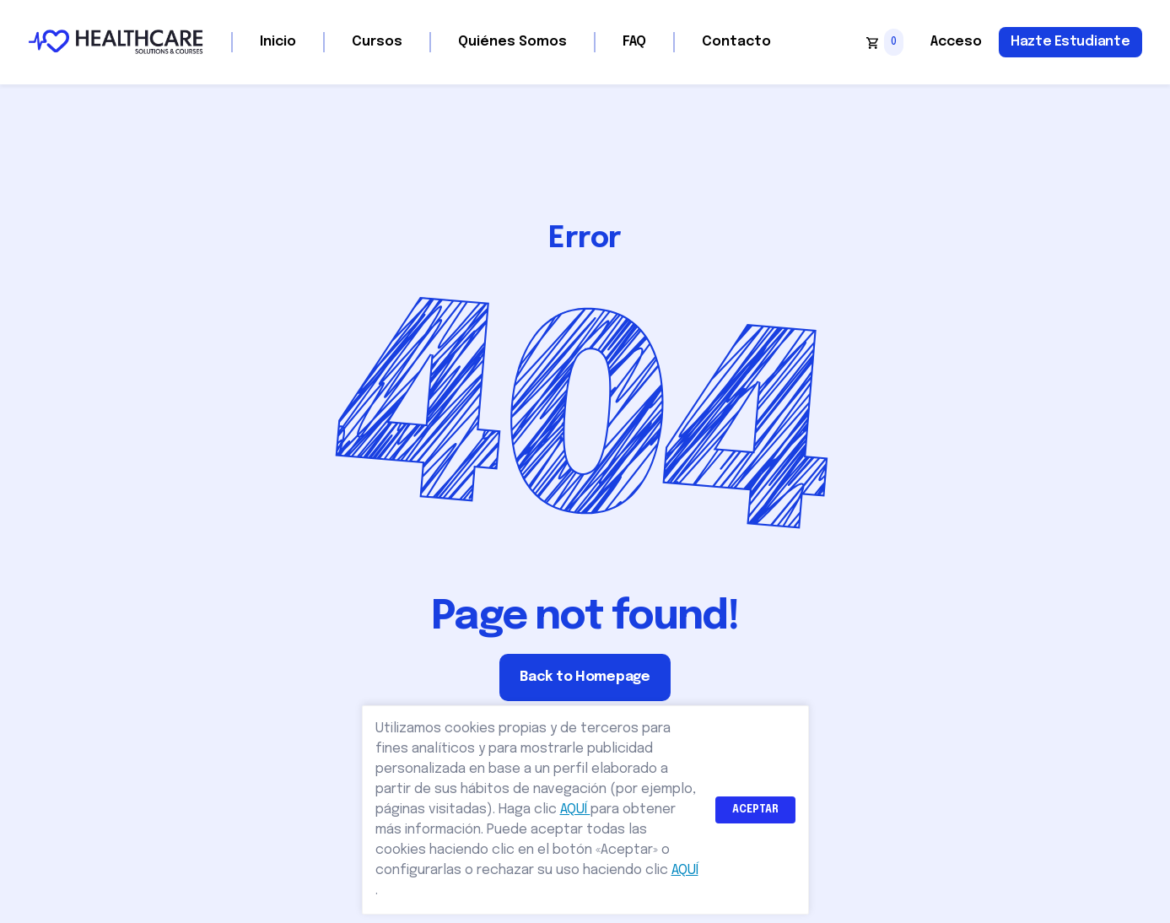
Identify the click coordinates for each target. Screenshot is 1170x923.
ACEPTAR (755, 810)
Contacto (736, 42)
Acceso (956, 42)
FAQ (634, 42)
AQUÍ (575, 809)
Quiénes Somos (512, 42)
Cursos (377, 42)
